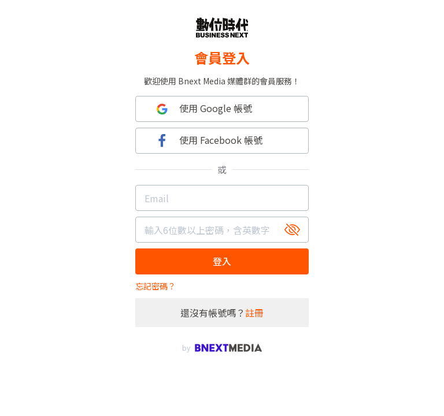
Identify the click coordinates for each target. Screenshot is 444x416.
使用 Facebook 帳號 (207, 140)
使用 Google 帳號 (202, 108)
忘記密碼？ (155, 286)
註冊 (254, 313)
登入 (222, 261)
